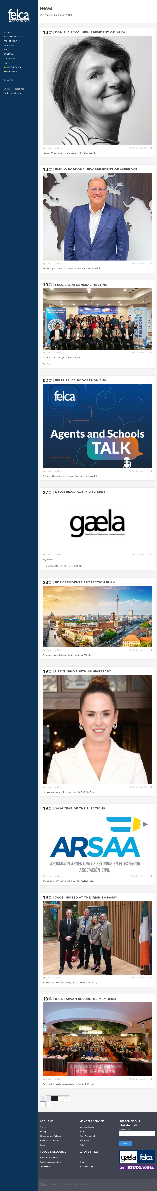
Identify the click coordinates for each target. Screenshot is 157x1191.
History (43, 1131)
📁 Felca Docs (10, 72)
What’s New (9, 45)
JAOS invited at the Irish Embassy (86, 897)
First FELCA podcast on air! (80, 380)
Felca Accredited (87, 1136)
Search (9, 80)
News (60, 148)
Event (82, 1162)
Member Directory (87, 1127)
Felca (48, 148)
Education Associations (50, 1162)
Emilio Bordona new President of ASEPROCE (96, 169)
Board (42, 1145)
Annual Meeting (87, 1166)
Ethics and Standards (49, 1140)
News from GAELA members (80, 492)
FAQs (82, 1145)
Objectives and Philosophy (52, 1136)
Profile (43, 1127)
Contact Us (9, 59)
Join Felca (8, 54)
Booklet (8, 50)
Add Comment (137, 148)
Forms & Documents (49, 1157)
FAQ (5, 63)
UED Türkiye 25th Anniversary (83, 671)
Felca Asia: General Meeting (81, 285)
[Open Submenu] (32, 41)
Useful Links (45, 1166)
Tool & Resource (12, 41)
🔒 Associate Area (12, 67)
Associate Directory (13, 37)
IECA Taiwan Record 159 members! (85, 999)
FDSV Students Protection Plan (85, 582)
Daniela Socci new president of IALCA (90, 32)
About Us (8, 32)
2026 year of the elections (80, 808)
